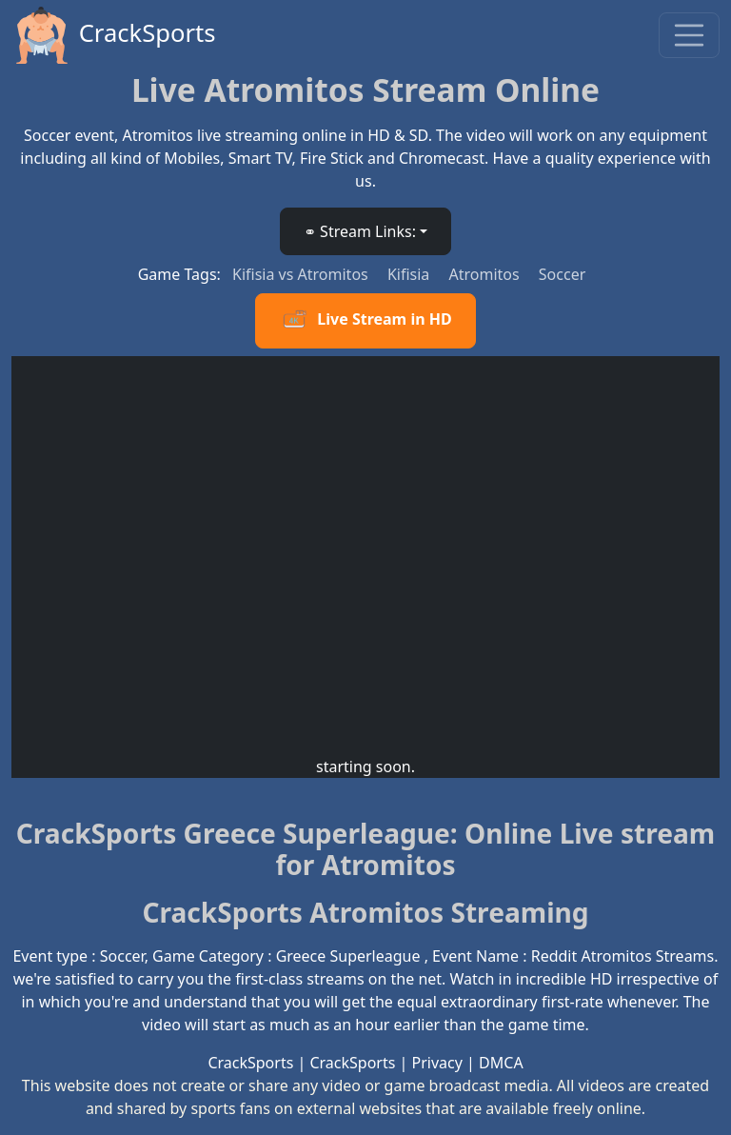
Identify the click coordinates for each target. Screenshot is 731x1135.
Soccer (562, 274)
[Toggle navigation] (689, 35)
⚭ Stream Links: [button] (360, 231)
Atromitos (485, 274)
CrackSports (113, 35)
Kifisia (410, 274)
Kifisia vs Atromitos (302, 274)
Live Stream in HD (365, 321)
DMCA (501, 1062)
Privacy (437, 1062)
